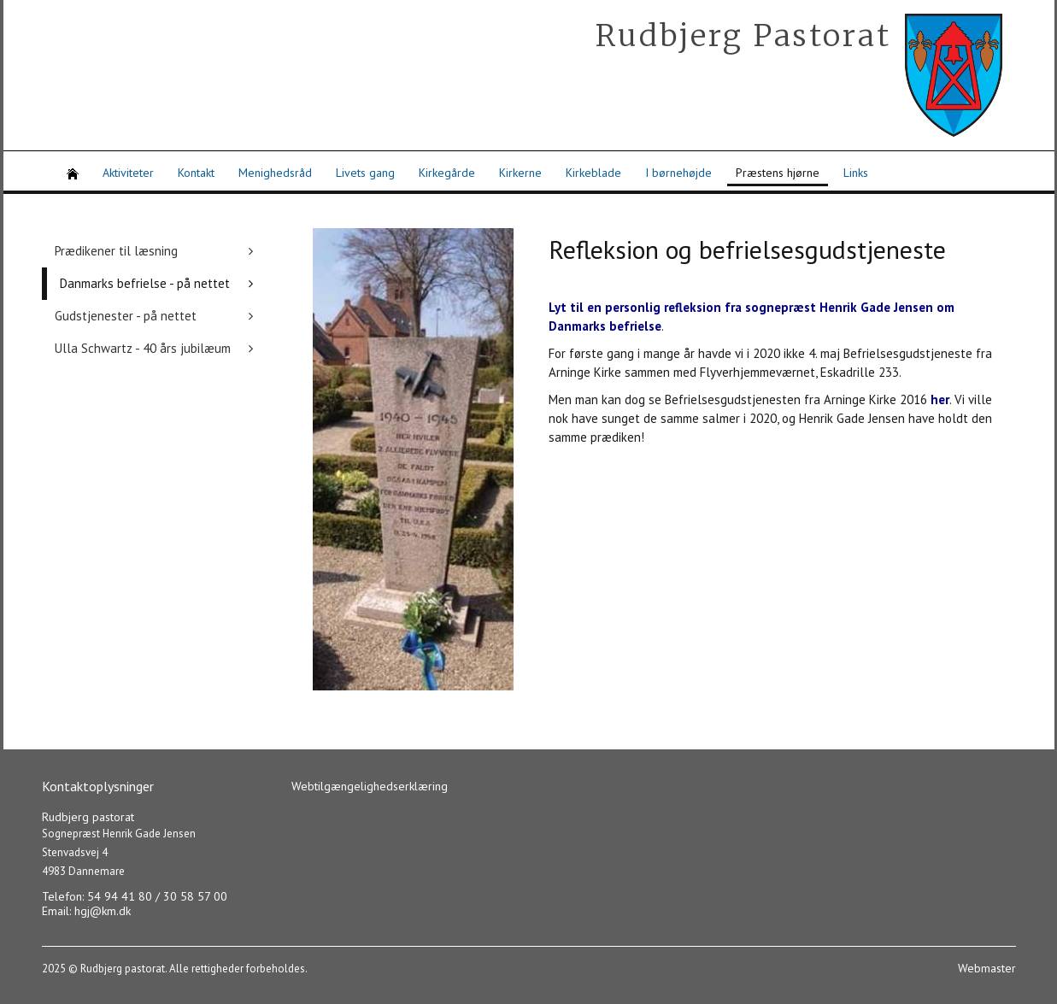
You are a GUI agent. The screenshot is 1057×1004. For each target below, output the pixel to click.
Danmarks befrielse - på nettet (145, 283)
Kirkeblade (593, 172)
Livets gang (365, 172)
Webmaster (987, 968)
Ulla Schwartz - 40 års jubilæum (143, 348)
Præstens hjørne (777, 172)
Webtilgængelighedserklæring (369, 786)
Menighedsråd (275, 172)
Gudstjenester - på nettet (126, 316)
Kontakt (196, 172)
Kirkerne (520, 172)
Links (855, 172)
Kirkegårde (447, 172)
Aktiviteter (128, 172)
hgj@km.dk (102, 911)
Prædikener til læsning (116, 251)
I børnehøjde (678, 172)
